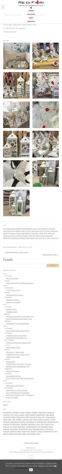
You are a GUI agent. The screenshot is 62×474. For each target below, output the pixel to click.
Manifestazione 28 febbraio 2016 (18, 366)
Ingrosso (19, 236)
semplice (50, 422)
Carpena (22, 238)
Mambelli (6, 238)
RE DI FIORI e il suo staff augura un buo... (20, 378)
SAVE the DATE (11, 309)
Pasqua (18, 233)
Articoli (41, 231)
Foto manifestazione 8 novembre (18, 393)
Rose (46, 233)
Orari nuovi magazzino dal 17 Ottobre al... (20, 395)
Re (43, 238)
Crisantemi (35, 233)
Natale (5, 233)
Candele (18, 231)
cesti (35, 229)
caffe (27, 417)
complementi (48, 431)
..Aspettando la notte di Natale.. (17, 390)
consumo (33, 431)
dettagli (13, 431)
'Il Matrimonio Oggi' (13, 357)
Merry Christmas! (12, 278)
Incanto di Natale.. (12, 397)
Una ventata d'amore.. (13, 376)
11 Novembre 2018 (13, 290)
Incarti (28, 231)
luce (52, 424)
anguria (24, 431)
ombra (27, 415)
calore (24, 434)
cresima (25, 420)
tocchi (35, 420)
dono (5, 420)
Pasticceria (35, 231)
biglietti (18, 229)
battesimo (31, 424)
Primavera (12, 233)
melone (40, 431)
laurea (52, 415)
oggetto (28, 412)
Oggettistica (14, 238)
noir (43, 417)
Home (31, 456)
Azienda (31, 11)
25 (11, 427)
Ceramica (6, 236)
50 (11, 424)
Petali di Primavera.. (13, 371)
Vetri (40, 238)
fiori (4, 229)
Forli (38, 229)
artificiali (32, 236)
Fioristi (47, 231)
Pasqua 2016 (10, 362)
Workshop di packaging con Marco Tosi (20, 316)
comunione (14, 429)
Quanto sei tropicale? (13, 302)
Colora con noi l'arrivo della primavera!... (20, 283)
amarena (6, 424)
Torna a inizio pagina (31, 443)
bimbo (40, 420)
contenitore (14, 422)
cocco (38, 424)
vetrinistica (55, 238)
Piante (37, 236)
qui (55, 466)
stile (13, 420)
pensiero (47, 420)
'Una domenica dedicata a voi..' (16, 338)
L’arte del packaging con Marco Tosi (19, 319)
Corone (13, 236)
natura (50, 427)
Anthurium (51, 233)
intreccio (6, 427)
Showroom (54, 231)
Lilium (41, 233)
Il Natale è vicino (12, 312)
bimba (11, 434)
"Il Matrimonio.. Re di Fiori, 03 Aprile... (19, 364)
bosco (42, 429)
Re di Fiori (27, 3)
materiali (6, 422)
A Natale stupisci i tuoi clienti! (16, 336)
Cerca (52, 265)
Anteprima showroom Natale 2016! (18, 343)
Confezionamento (46, 236)
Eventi (31, 18)
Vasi (36, 238)
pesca (30, 429)
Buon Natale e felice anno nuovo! (17, 331)
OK (31, 470)
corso (48, 238)
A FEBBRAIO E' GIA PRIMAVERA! (17, 324)
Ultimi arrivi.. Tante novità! (15, 352)
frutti (55, 431)
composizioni (11, 229)
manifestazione (27, 229)
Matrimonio (45, 229)
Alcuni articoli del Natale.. (15, 386)
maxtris (47, 424)
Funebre (52, 229)
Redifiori (25, 236)
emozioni (6, 431)
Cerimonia (6, 231)
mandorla (24, 424)
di (45, 238)
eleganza (36, 429)
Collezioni (31, 14)
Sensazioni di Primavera (14, 295)
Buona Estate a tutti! (50, 255)
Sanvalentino (26, 233)
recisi (13, 231)
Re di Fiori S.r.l (31, 448)
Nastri (23, 231)
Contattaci (31, 21)
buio (45, 422)
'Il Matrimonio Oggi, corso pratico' (17, 252)
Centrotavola (30, 238)
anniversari (16, 424)
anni (39, 427)
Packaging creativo (13, 300)
